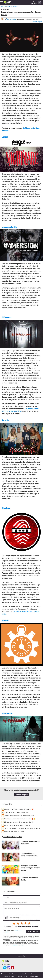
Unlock (5, 137)
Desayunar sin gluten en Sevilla (14, 831)
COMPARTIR (34, 3)
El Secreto (6, 317)
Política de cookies (34, 976)
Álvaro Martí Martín (11, 19)
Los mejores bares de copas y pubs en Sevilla (20, 612)
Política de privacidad (22, 976)
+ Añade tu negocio (37, 22)
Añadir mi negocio (21, 794)
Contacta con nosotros (27, 974)
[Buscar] (40, 2)
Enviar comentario (33, 931)
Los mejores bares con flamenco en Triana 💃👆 (20, 819)
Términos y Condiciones (9, 976)
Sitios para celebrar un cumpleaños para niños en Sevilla (22, 828)
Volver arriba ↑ (21, 956)
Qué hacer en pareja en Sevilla (29, 879)
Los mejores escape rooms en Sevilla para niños (20, 410)
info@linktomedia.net (17, 945)
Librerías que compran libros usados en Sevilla (18, 822)
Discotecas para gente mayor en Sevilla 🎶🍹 (18, 809)
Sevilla (8, 3)
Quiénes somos (16, 974)
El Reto (5, 620)
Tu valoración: (9, 927)
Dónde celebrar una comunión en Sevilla (17, 825)
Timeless (6, 508)
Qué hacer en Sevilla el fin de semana (30, 843)
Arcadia (5, 420)
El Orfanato (7, 713)
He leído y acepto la (11, 931)
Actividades (14, 7)
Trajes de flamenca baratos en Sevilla (16, 812)
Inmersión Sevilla (9, 227)
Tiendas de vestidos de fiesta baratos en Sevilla (19, 815)
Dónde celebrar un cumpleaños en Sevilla (29, 855)
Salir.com (3, 7)
